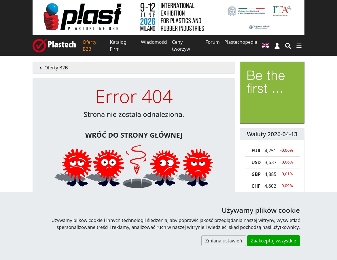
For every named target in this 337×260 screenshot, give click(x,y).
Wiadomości (154, 42)
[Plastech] (54, 45)
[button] (277, 45)
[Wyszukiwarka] (288, 45)
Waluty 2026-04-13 (272, 134)
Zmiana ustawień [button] (223, 241)
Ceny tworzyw (181, 45)
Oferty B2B (89, 45)
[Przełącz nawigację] (299, 45)
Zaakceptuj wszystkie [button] (273, 241)
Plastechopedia (240, 42)
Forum (212, 42)
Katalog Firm (118, 45)
